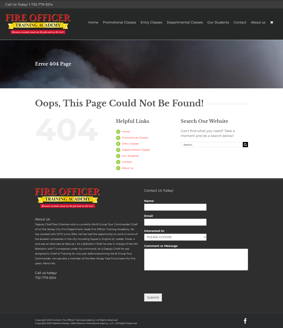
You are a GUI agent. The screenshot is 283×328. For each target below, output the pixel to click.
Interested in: (155, 231)
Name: (150, 201)
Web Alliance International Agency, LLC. (92, 323)
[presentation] (171, 287)
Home (126, 131)
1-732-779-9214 (41, 5)
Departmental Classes (136, 149)
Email (149, 216)
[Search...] (212, 144)
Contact (127, 161)
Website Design (60, 323)
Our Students (130, 155)
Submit (153, 297)
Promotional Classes (135, 137)
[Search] (245, 144)
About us (127, 168)
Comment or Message (162, 246)
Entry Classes (130, 143)
